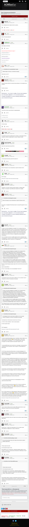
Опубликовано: (9, 22)
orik (5, 33)
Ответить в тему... (6, 497)
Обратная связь (14, 523)
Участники (8, 516)
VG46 (5, 245)
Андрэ (5, 173)
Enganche (6, 164)
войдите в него (12, 491)
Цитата (7, 27)
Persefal (6, 310)
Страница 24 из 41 (14, 486)
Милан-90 (5, 13)
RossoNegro (6, 413)
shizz (5, 65)
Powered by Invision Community (14, 525)
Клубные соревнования (16, 13)
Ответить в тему (14, 16)
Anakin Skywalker (7, 142)
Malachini (6, 21)
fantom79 (6, 224)
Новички (12, 516)
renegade (6, 155)
